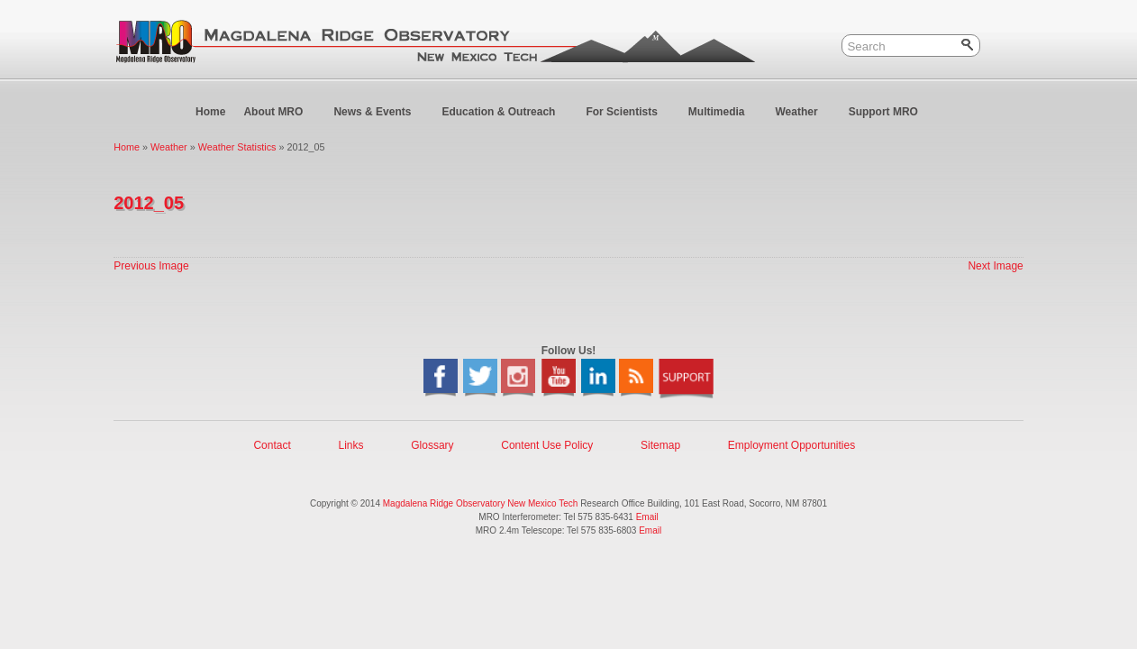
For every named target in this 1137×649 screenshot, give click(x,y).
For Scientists (629, 115)
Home (210, 111)
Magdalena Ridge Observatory (444, 503)
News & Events (379, 115)
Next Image (995, 266)
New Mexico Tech (542, 503)
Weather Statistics (237, 147)
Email (647, 517)
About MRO (280, 115)
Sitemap (660, 445)
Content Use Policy (547, 445)
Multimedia (724, 115)
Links (350, 445)
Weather (803, 115)
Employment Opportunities (791, 445)
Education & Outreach (505, 115)
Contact (271, 445)
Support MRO (891, 115)
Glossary (432, 445)
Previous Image (151, 266)
